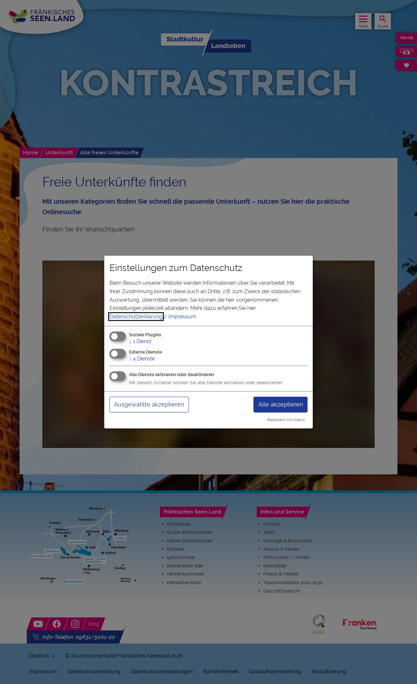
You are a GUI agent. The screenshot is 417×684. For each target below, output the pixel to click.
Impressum (182, 316)
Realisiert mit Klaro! (286, 419)
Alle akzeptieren (280, 404)
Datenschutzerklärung (136, 316)
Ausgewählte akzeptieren (149, 404)
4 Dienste (142, 359)
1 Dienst (140, 342)
